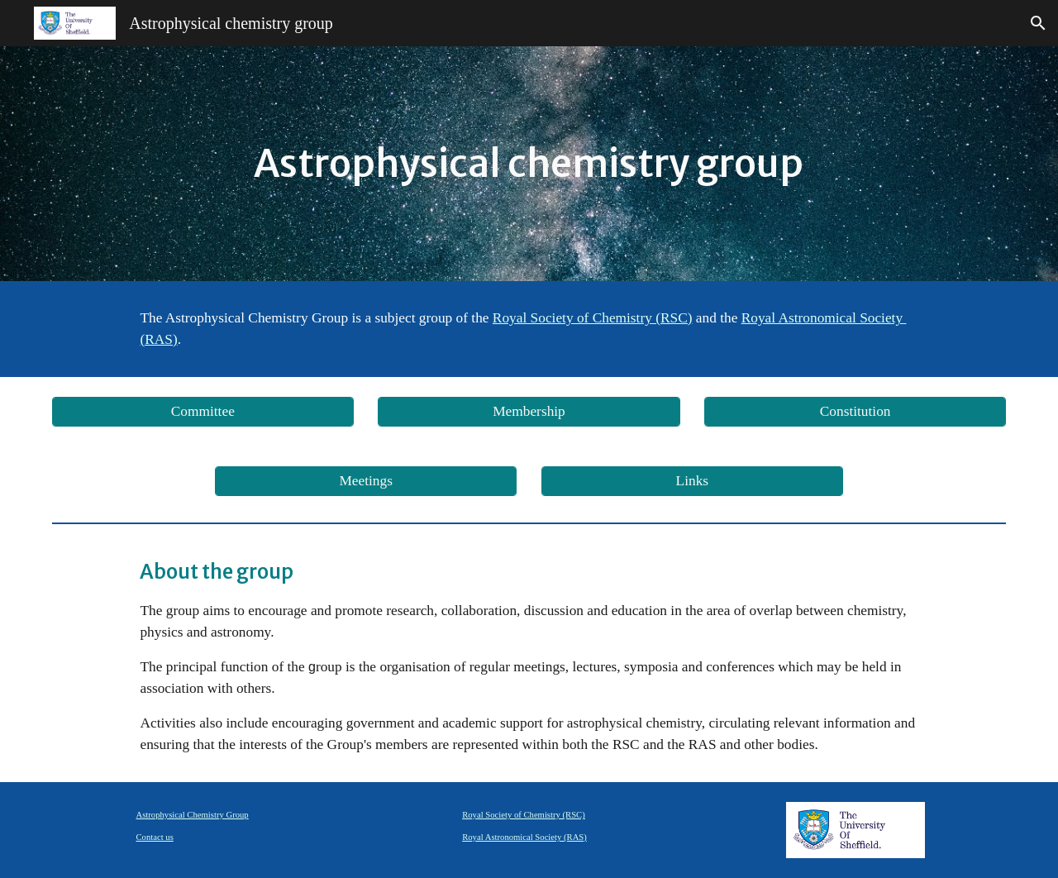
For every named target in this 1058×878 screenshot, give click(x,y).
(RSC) (672, 318)
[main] (529, 164)
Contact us (155, 837)
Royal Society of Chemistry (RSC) (523, 814)
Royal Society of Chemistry (572, 318)
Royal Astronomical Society (822, 318)
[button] (1038, 23)
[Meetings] (366, 481)
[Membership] (529, 412)
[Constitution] (855, 412)
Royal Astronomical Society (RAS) (524, 837)
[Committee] (203, 412)
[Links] (692, 481)
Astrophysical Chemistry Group (192, 814)
